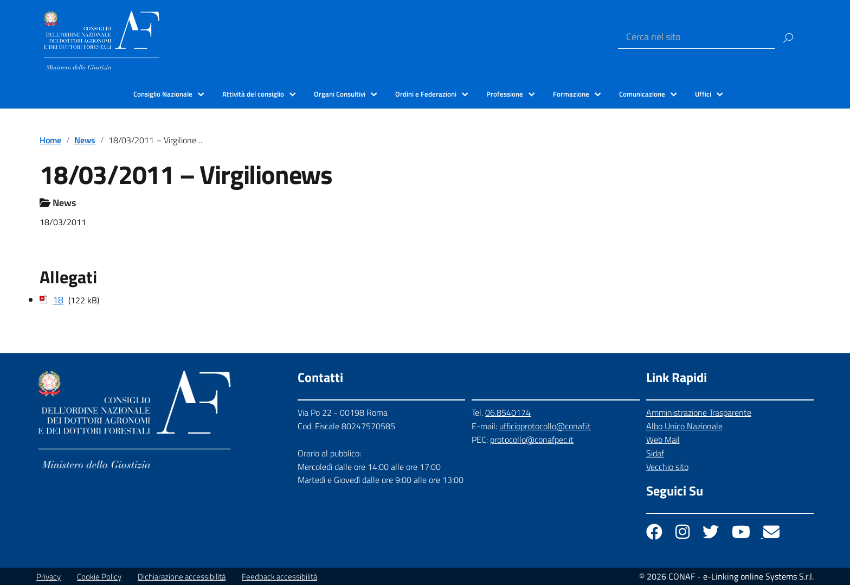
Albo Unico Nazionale (684, 426)
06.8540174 (508, 412)
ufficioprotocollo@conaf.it (545, 426)
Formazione (571, 93)
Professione (504, 93)
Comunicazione (642, 93)
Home (50, 140)
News (84, 140)
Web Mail (663, 439)
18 (58, 299)
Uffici (703, 93)
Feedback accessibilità (279, 576)
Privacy (48, 576)
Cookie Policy (99, 576)
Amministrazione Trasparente (698, 412)
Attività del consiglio (253, 93)
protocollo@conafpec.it (532, 439)
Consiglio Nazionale (162, 93)
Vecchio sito (667, 466)
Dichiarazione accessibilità (182, 576)
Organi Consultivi (339, 93)
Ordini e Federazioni (425, 93)
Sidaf (655, 453)
